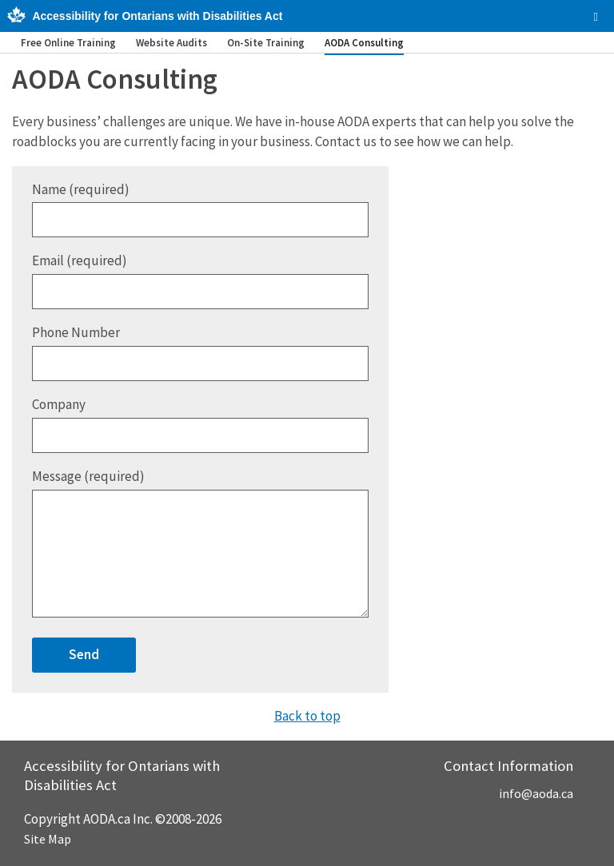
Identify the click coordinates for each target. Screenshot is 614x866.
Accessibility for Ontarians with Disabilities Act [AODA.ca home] (157, 16)
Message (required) (200, 542)
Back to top (307, 716)
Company (200, 424)
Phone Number (200, 352)
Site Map (47, 839)
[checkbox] (596, 16)
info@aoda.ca (536, 793)
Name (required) (200, 209)
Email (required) (200, 280)
